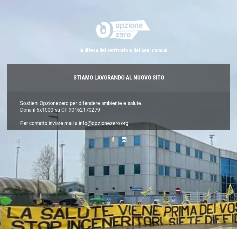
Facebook (113, 140)
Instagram (124, 140)
